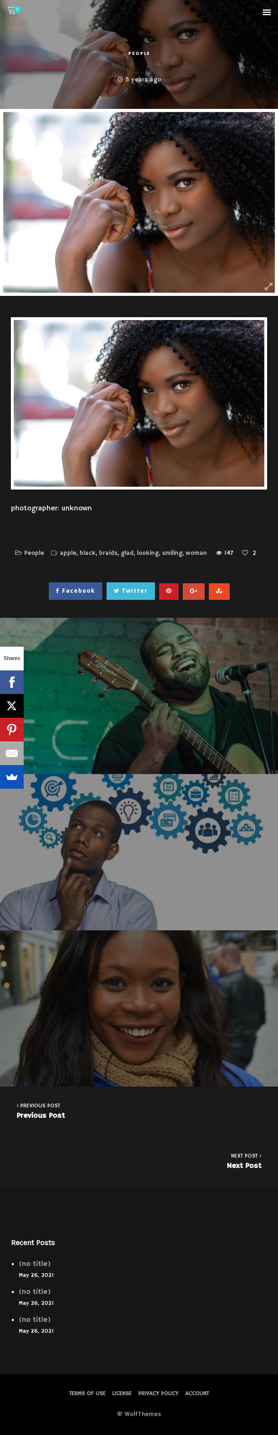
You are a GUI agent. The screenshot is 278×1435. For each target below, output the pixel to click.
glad (127, 553)
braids (108, 553)
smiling (172, 553)
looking (148, 553)
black (88, 553)
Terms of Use (87, 1393)
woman (196, 553)
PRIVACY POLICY (158, 1393)
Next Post (139, 1161)
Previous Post (139, 1111)
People (139, 53)
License (122, 1393)
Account (197, 1393)
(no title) (35, 1263)
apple (68, 553)
